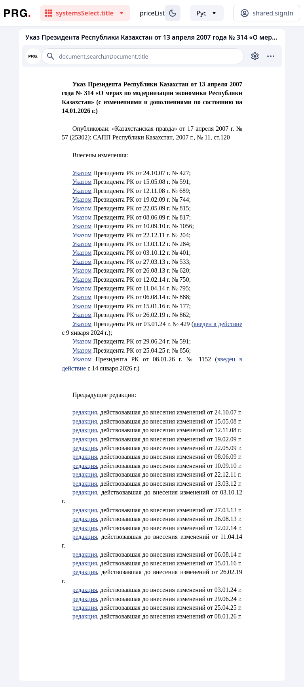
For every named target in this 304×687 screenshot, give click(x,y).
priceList (152, 13)
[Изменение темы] (172, 13)
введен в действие (218, 324)
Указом (82, 173)
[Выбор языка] (207, 13)
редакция (84, 412)
